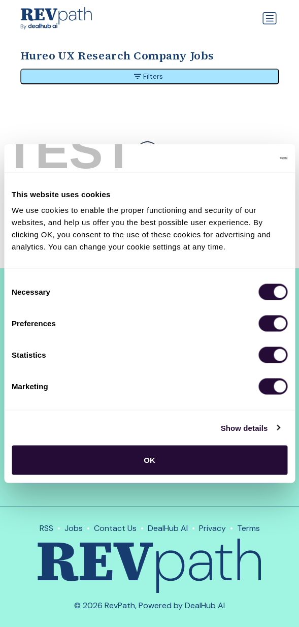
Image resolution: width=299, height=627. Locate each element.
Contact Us (115, 528)
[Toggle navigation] (269, 18)
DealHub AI (168, 528)
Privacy (212, 528)
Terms (248, 528)
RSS (46, 528)
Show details (244, 427)
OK (149, 460)
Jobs (73, 528)
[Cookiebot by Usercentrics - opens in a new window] (242, 158)
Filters (148, 76)
